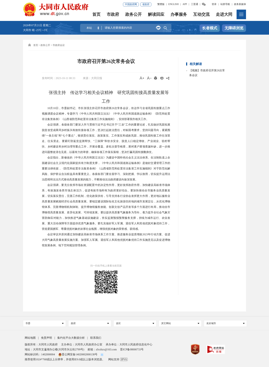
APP (185, 4)
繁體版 (161, 4)
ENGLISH (173, 4)
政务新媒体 (240, 4)
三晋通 (194, 4)
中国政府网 (131, 4)
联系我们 (95, 337)
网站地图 (30, 337)
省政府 (145, 4)
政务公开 (133, 15)
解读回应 (156, 15)
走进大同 (224, 15)
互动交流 (201, 15)
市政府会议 (59, 45)
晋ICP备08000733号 (132, 349)
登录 (214, 4)
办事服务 (179, 15)
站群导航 (225, 4)
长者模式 (209, 28)
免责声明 (46, 337)
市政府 (113, 15)
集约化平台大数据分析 (71, 337)
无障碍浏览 (234, 28)
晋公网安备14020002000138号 (77, 354)
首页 (96, 15)
